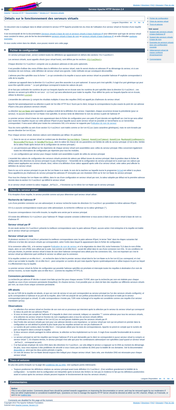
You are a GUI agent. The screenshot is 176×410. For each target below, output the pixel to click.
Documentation (32, 13)
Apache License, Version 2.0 (26, 405)
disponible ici (19, 350)
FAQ (152, 5)
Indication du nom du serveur (103, 123)
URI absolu (14, 290)
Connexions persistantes (21, 276)
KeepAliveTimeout (99, 139)
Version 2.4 (44, 13)
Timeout (85, 139)
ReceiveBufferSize (23, 142)
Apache (7, 13)
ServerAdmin (73, 139)
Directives (145, 5)
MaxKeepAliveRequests (132, 139)
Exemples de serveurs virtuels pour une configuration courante (161, 44)
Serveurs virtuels (57, 13)
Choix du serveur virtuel (159, 21)
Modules (136, 5)
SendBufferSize (45, 142)
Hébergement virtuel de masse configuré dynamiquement (159, 52)
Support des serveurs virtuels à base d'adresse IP (161, 33)
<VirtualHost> (94, 59)
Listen (27, 95)
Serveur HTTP (18, 13)
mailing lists (26, 395)
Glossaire (159, 5)
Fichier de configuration (159, 18)
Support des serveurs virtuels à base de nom (161, 38)
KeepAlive (115, 139)
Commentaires (155, 59)
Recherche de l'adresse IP (21, 200)
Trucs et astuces (156, 24)
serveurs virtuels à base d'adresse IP (97, 36)
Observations (15, 306)
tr (143, 22)
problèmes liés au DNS (56, 365)
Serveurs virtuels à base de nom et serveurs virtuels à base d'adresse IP (72, 34)
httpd (120, 170)
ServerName (24, 111)
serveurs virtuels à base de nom (65, 36)
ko (139, 22)
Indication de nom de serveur (64, 246)
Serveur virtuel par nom (20, 236)
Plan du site (169, 5)
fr (135, 22)
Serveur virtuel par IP (19, 224)
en (130, 22)
